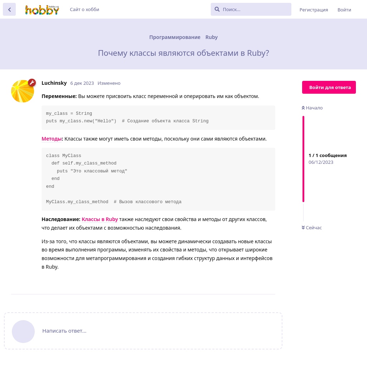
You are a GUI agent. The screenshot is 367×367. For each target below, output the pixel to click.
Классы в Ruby (100, 219)
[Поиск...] (251, 9)
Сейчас (312, 227)
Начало (312, 107)
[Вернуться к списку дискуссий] (9, 9)
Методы (52, 138)
